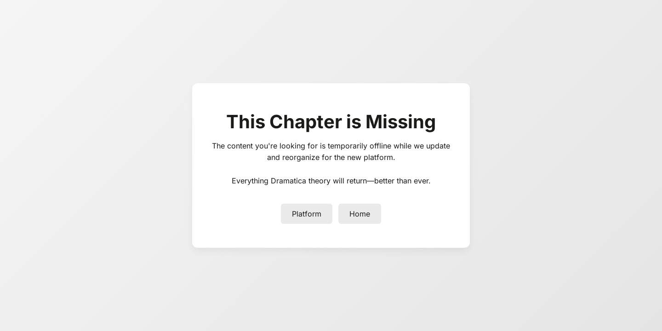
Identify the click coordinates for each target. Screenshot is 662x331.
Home (359, 213)
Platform (306, 213)
